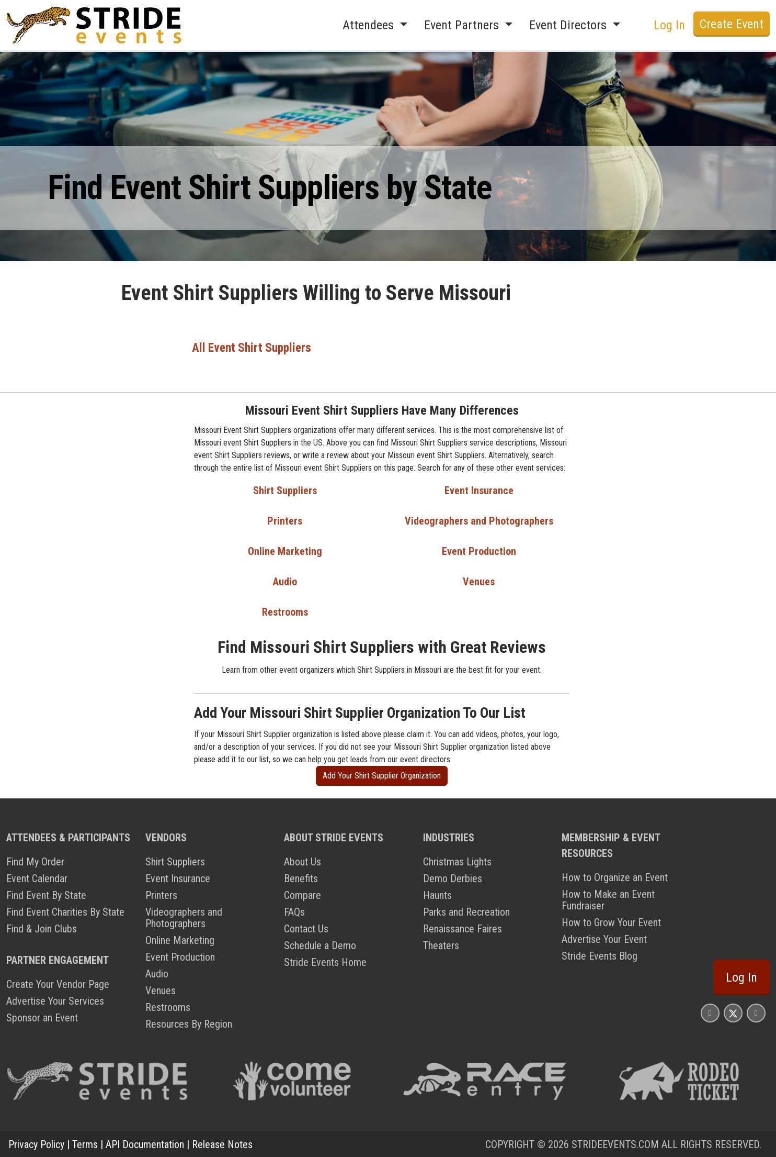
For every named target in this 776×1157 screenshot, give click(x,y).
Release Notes (222, 1144)
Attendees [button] (370, 25)
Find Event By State (46, 894)
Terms (85, 1144)
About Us (302, 861)
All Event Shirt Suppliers (252, 347)
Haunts (437, 894)
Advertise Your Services (55, 1000)
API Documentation (145, 1144)
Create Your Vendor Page (57, 983)
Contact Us (306, 928)
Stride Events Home (325, 961)
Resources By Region (188, 1023)
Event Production (479, 550)
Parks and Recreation (466, 911)
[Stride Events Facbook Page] (710, 1012)
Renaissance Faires (462, 928)
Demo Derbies (452, 878)
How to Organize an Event (615, 877)
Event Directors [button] (569, 25)
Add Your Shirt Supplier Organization (382, 775)
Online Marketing (285, 550)
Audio (285, 581)
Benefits (301, 878)
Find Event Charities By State (65, 911)
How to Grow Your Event (611, 922)
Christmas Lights (457, 861)
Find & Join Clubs (41, 928)
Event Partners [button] (463, 25)
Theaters (441, 945)
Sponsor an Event (42, 1017)
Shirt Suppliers (285, 490)
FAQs (294, 911)
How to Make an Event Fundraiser (608, 899)
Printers (284, 520)
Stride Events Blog (599, 955)
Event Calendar (36, 878)
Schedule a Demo (320, 945)
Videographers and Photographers (479, 520)
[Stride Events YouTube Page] (756, 1012)
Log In (669, 25)
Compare (302, 894)
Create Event (731, 24)
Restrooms (285, 611)
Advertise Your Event (604, 938)
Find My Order (35, 861)
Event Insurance (478, 490)
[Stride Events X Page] (733, 1012)
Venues (479, 581)
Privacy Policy (36, 1144)
